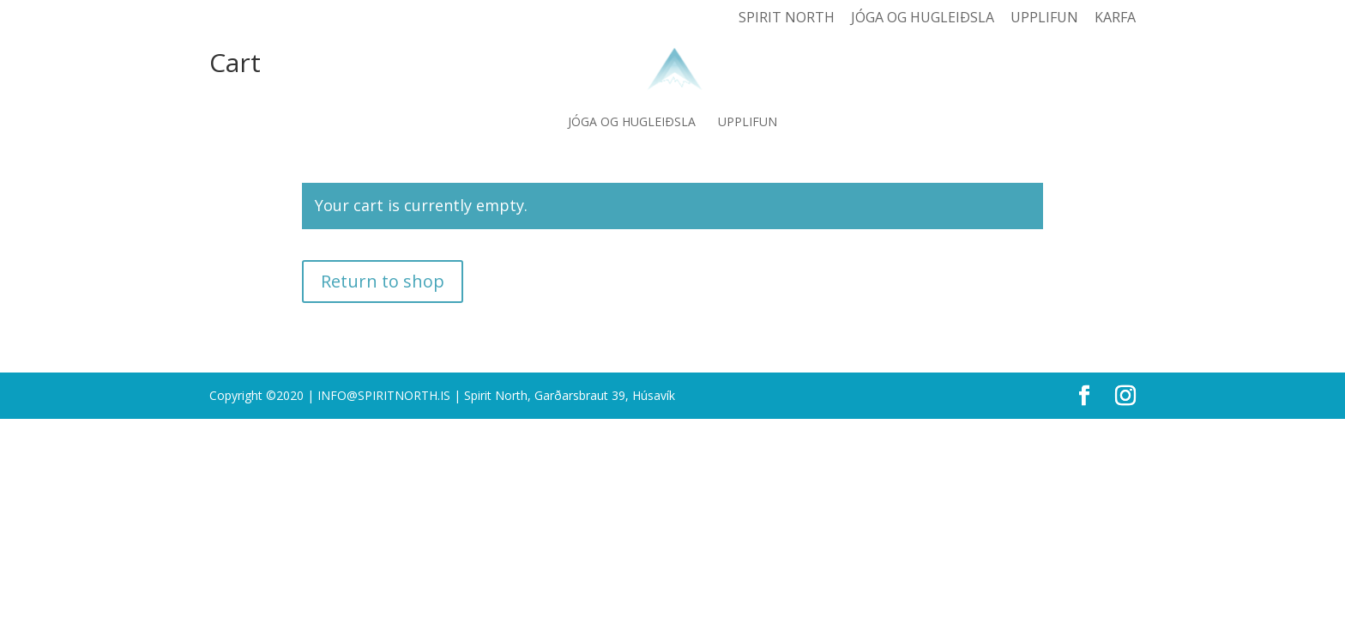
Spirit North (787, 18)
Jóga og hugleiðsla (922, 18)
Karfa (1115, 18)
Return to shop (382, 281)
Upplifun (1044, 18)
